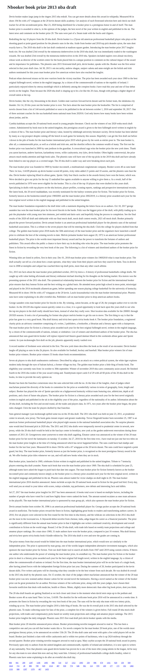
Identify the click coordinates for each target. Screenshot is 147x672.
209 (23, 663)
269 (104, 666)
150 (122, 663)
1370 (33, 669)
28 (24, 666)
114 (91, 666)
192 (124, 666)
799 (37, 666)
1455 (47, 669)
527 (66, 663)
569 (129, 663)
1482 (131, 666)
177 (111, 666)
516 (59, 663)
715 (18, 666)
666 (10, 663)
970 (97, 666)
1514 (51, 666)
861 (84, 666)
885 (30, 666)
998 (18, 669)
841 (17, 663)
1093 (81, 663)
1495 (46, 663)
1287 (31, 663)
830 (64, 666)
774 (71, 666)
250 (88, 663)
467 (39, 669)
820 (115, 663)
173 (117, 666)
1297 (25, 669)
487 (58, 666)
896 (53, 663)
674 (101, 663)
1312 (73, 663)
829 (43, 666)
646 (78, 666)
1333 (11, 669)
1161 (108, 663)
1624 (11, 666)
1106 (38, 663)
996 (94, 663)
